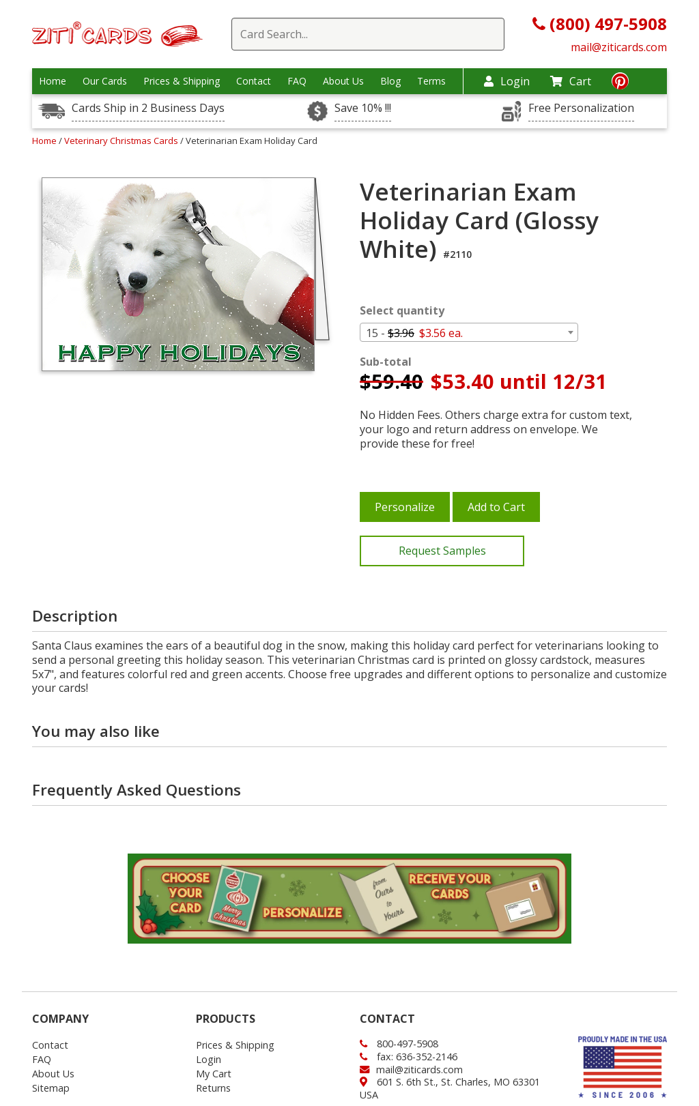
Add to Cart (496, 506)
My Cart (213, 1073)
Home (52, 81)
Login (507, 81)
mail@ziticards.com (619, 47)
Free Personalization (581, 108)
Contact (253, 81)
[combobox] (469, 332)
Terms (431, 81)
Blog (390, 81)
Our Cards (105, 81)
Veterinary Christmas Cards (122, 140)
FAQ (296, 81)
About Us (343, 81)
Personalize (405, 506)
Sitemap (51, 1087)
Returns (213, 1087)
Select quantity (402, 310)
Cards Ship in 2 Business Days (148, 108)
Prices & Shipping (181, 81)
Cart (570, 81)
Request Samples (442, 550)
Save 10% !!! (362, 108)
